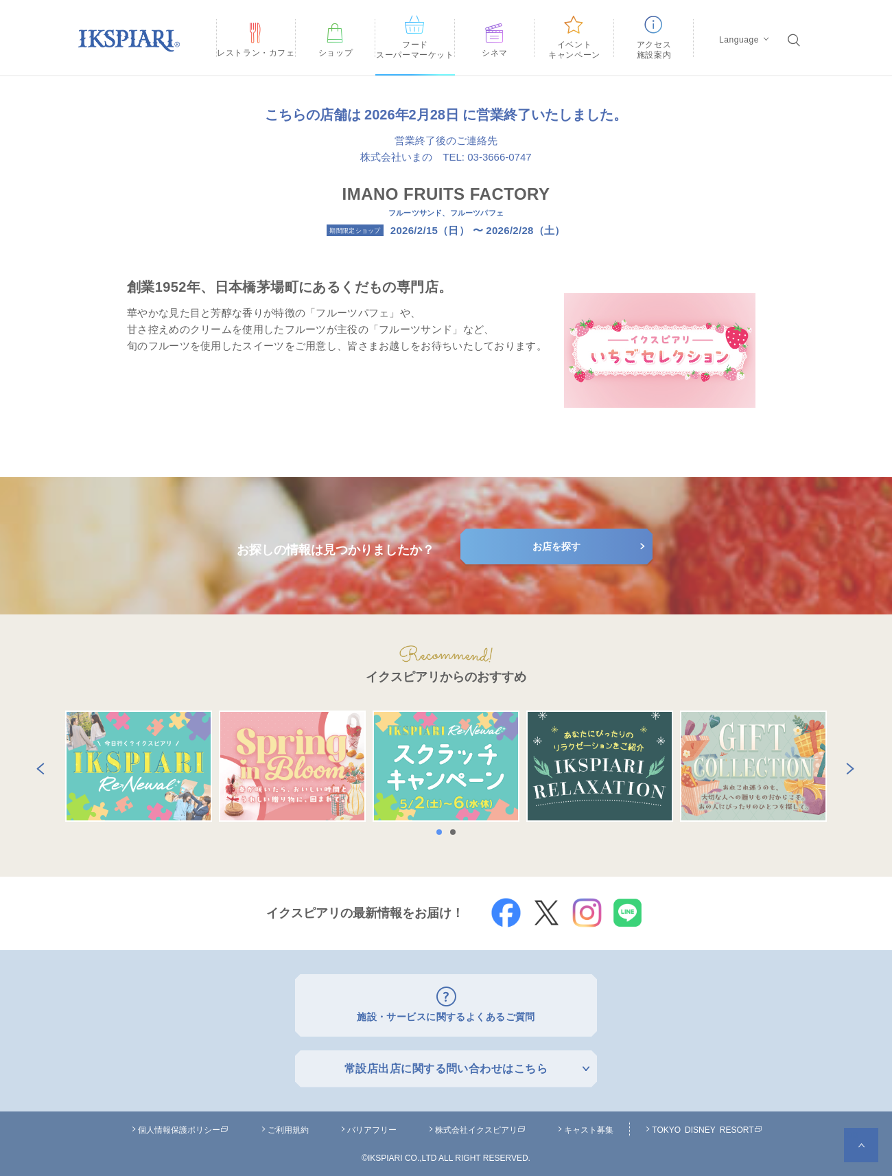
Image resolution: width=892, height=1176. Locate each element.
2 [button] (456, 832)
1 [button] (442, 832)
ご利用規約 (288, 1126)
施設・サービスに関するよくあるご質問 (446, 1015)
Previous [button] (38, 766)
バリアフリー (372, 1126)
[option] (138, 766)
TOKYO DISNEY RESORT (707, 1126)
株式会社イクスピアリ (480, 1126)
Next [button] (847, 766)
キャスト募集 (588, 1126)
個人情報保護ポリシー (183, 1126)
